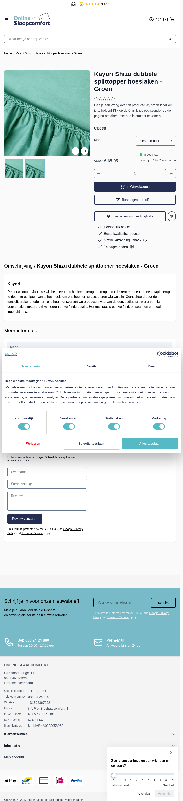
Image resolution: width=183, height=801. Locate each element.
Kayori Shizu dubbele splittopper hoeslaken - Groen (49, 53)
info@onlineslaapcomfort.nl (48, 708)
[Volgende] (84, 151)
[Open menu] (6, 18)
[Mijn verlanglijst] (158, 19)
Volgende (164, 793)
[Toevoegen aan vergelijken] (172, 216)
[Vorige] (75, 151)
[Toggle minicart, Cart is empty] (172, 19)
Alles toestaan (150, 443)
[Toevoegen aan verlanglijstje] (130, 216)
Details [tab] (91, 366)
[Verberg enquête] (171, 752)
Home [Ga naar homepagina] (8, 53)
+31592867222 (39, 702)
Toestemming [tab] (32, 366)
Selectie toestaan (91, 443)
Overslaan (144, 793)
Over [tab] (151, 366)
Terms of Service (32, 533)
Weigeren (33, 443)
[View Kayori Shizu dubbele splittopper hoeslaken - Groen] (13, 168)
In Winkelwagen (135, 186)
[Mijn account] (151, 19)
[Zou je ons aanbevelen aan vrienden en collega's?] (142, 774)
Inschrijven (163, 602)
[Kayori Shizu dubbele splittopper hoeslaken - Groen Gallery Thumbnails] (24, 168)
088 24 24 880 (38, 697)
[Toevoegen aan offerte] (135, 200)
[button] (90, 757)
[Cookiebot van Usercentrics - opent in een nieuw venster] (160, 354)
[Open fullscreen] (47, 113)
